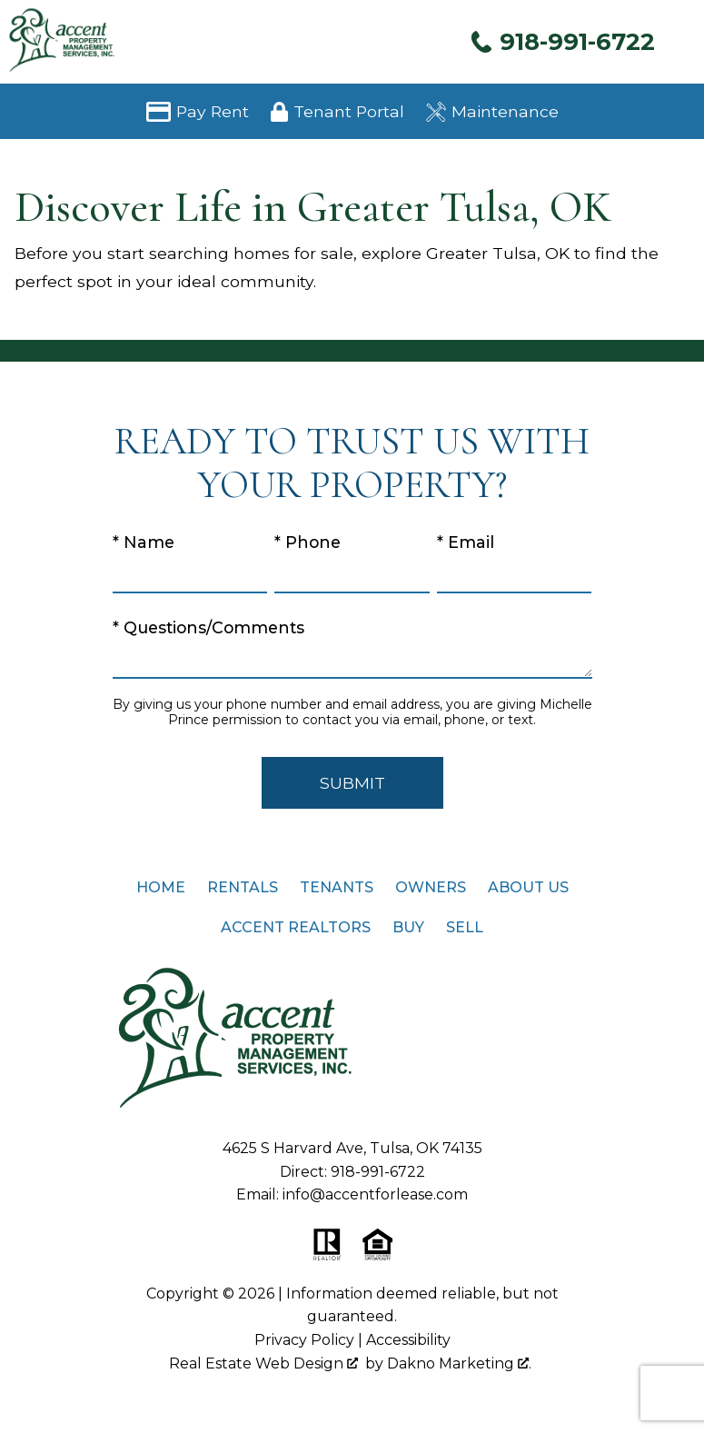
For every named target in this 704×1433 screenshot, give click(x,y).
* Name (143, 542)
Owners (430, 887)
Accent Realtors (296, 927)
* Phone (307, 542)
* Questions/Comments (208, 627)
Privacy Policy (304, 1339)
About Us (528, 887)
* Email (465, 542)
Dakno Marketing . (459, 1363)
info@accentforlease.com (375, 1194)
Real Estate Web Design (263, 1363)
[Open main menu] (682, 42)
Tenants (336, 887)
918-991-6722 (378, 1171)
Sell (464, 927)
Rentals (242, 887)
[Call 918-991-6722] (563, 41)
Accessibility (408, 1339)
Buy (408, 927)
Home (160, 887)
